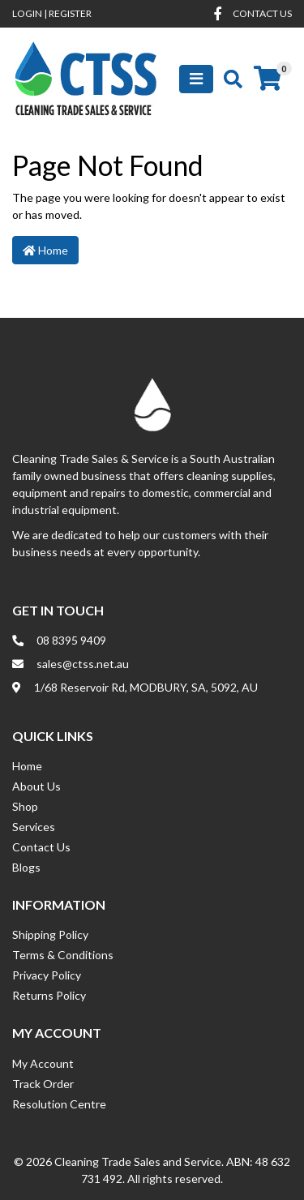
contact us (262, 13)
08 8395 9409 (71, 640)
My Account (43, 1063)
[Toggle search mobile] (228, 79)
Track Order (43, 1084)
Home (45, 250)
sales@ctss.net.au (82, 664)
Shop (25, 806)
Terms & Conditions (62, 955)
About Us (36, 786)
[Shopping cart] (267, 78)
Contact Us (41, 847)
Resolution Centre (59, 1104)
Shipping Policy (50, 934)
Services (33, 827)
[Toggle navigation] (196, 79)
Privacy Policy (46, 975)
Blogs (26, 867)
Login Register (52, 13)
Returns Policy (49, 995)
